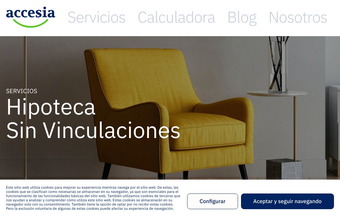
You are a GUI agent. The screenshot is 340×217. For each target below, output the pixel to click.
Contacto (321, 17)
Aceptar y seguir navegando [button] (287, 201)
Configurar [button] (212, 201)
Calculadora (218, 17)
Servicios (177, 17)
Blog (253, 17)
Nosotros (284, 17)
